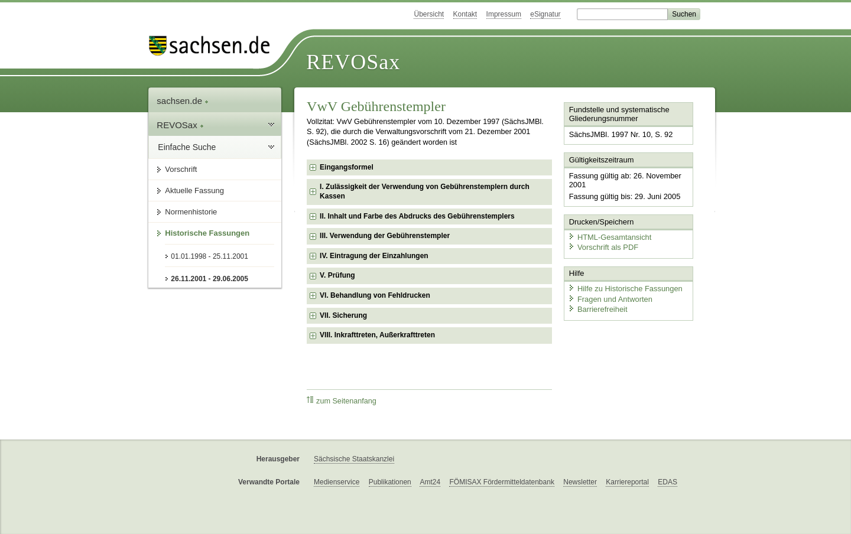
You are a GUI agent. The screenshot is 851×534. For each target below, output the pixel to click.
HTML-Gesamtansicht (609, 236)
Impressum (503, 14)
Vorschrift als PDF (603, 246)
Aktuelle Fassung (194, 190)
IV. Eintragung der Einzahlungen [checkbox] (374, 256)
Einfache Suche (187, 147)
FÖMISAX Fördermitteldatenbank (501, 482)
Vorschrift (181, 169)
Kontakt (465, 14)
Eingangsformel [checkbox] (346, 167)
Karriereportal (627, 482)
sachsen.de (183, 101)
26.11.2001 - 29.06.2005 (209, 279)
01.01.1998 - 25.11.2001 (209, 256)
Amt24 (430, 482)
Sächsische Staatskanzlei (354, 459)
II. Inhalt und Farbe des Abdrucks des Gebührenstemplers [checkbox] (417, 216)
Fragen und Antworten (610, 298)
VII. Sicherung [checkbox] (343, 315)
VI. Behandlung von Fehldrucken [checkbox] (375, 295)
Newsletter (580, 482)
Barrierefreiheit (597, 308)
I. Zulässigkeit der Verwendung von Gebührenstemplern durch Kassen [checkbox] (425, 191)
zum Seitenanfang (341, 400)
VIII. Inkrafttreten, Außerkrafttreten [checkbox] (377, 335)
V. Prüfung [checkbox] (337, 275)
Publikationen (390, 482)
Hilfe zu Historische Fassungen (624, 288)
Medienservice (336, 482)
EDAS (667, 482)
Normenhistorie (191, 211)
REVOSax (353, 62)
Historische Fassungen (207, 233)
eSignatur (545, 14)
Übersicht (429, 14)
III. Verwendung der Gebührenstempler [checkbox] (385, 236)
